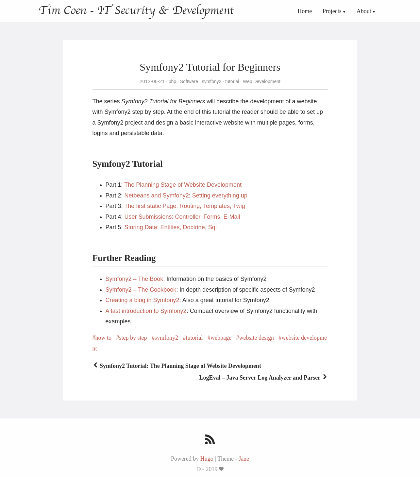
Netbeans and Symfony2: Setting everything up (186, 195)
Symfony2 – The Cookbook (141, 289)
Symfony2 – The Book (134, 279)
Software (189, 81)
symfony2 (212, 81)
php (172, 81)
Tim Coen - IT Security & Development (136, 10)
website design (256, 337)
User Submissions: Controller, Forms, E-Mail (182, 216)
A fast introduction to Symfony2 (146, 311)
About (364, 11)
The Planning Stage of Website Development (183, 184)
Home (304, 11)
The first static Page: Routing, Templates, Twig (184, 206)
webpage (220, 337)
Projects (332, 11)
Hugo (206, 458)
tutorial (232, 81)
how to (103, 337)
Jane (244, 458)
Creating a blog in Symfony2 (142, 300)
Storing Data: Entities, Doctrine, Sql (171, 227)
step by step (133, 337)
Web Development (261, 81)
